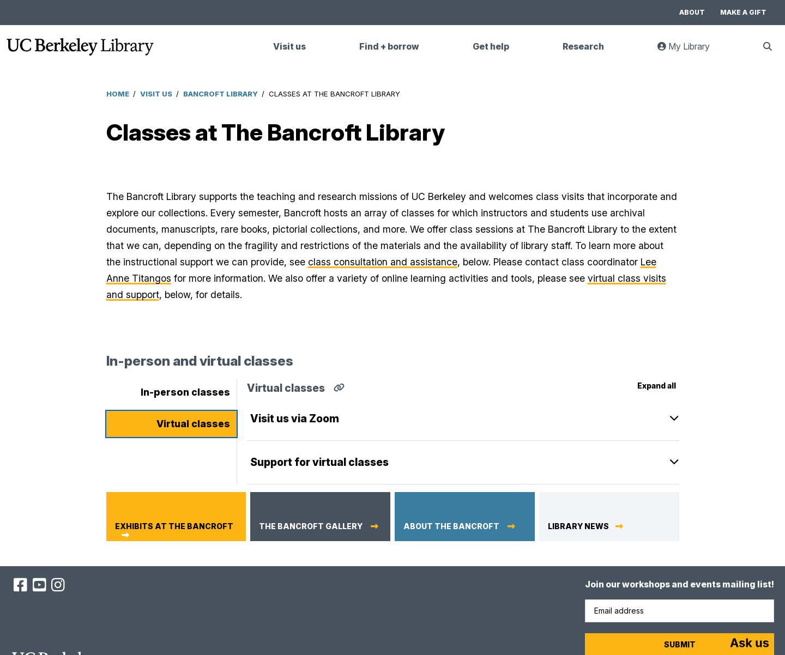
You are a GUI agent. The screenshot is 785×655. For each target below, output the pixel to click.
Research (583, 46)
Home (117, 93)
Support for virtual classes (319, 462)
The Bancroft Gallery (311, 526)
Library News (578, 526)
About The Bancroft (452, 526)
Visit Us (156, 93)
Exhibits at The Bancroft (174, 526)
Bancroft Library (220, 93)
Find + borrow (389, 46)
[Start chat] (749, 644)
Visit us (289, 46)
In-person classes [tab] (185, 392)
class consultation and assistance (382, 262)
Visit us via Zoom (294, 418)
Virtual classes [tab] (193, 423)
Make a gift (743, 12)
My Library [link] (690, 50)
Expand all (656, 385)
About (692, 12)
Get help (491, 46)
